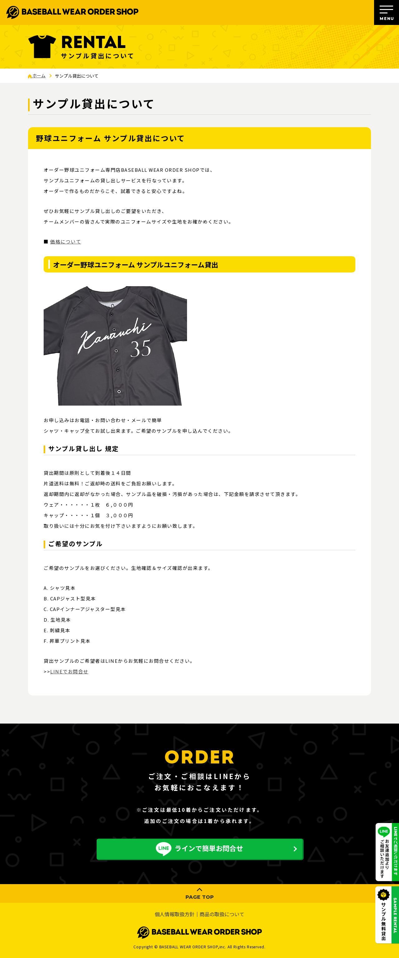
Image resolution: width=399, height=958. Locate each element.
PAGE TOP (199, 897)
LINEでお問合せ (69, 671)
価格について (65, 241)
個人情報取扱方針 (175, 914)
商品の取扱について (222, 914)
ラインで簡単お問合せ (199, 849)
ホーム (37, 75)
